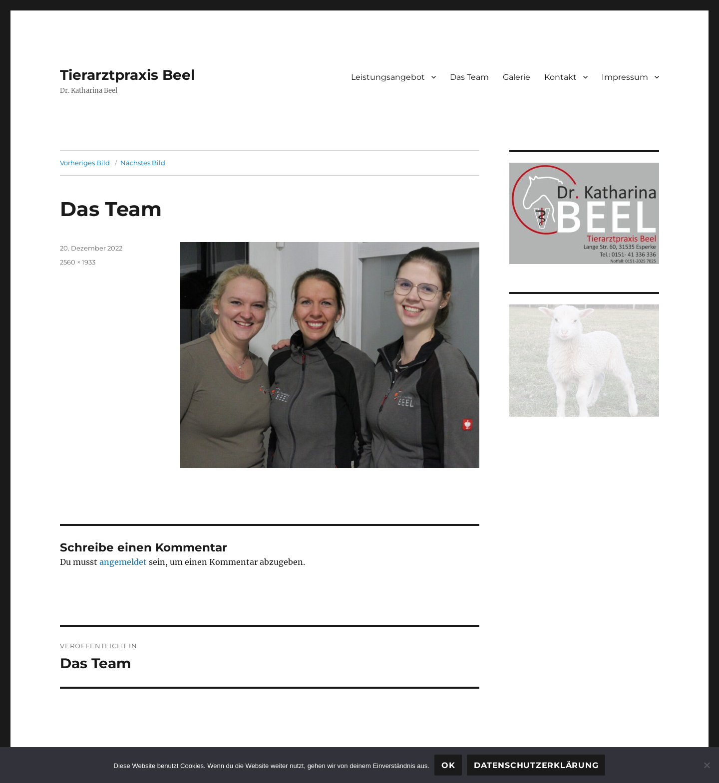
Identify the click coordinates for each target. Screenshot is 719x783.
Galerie (516, 77)
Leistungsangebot (388, 77)
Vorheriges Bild (85, 163)
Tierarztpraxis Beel (127, 74)
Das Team (469, 77)
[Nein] (707, 765)
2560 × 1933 (77, 262)
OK (448, 765)
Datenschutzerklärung (536, 765)
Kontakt (560, 77)
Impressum (625, 77)
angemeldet (123, 562)
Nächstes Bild (142, 163)
